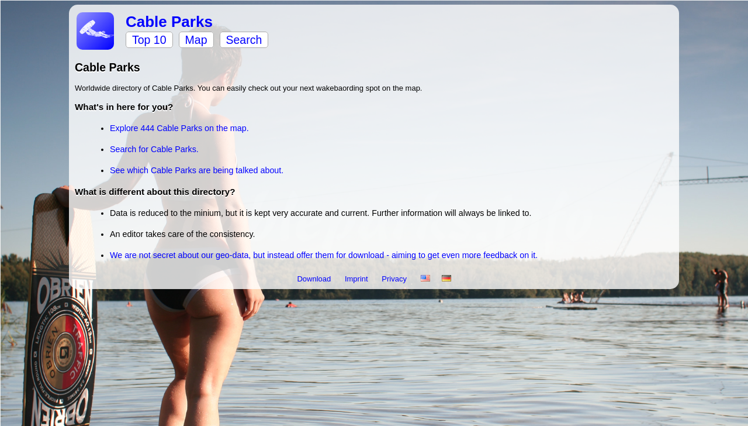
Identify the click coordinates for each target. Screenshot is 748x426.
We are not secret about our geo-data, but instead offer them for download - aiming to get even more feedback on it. (324, 255)
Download (315, 278)
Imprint (357, 278)
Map (196, 39)
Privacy (395, 278)
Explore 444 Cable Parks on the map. (179, 128)
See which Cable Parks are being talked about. (196, 170)
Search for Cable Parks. (154, 149)
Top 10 (149, 39)
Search (244, 39)
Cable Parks (169, 21)
